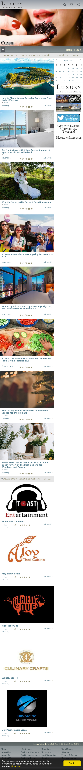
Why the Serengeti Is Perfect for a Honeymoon (27, 202)
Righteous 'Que (10, 626)
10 (77, 71)
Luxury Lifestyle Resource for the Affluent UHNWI (11, 4)
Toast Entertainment (13, 521)
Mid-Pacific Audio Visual (14, 730)
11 (81, 71)
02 (73, 68)
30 (73, 80)
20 (60, 77)
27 (60, 80)
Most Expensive (49, 755)
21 (64, 77)
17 (77, 74)
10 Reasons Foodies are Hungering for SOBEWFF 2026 (27, 255)
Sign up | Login (74, 50)
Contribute (26, 749)
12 (56, 74)
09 (73, 71)
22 (69, 77)
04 (81, 68)
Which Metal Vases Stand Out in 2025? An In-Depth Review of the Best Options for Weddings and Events (25, 464)
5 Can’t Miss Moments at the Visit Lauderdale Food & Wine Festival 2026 (26, 359)
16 (73, 74)
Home (4, 749)
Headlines (46, 749)
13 (60, 74)
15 (69, 74)
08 (69, 71)
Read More (47, 106)
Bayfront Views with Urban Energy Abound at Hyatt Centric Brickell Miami (26, 151)
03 (77, 68)
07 (64, 71)
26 (56, 80)
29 (69, 80)
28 (64, 80)
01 (69, 68)
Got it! (72, 763)
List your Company (30, 752)
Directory (46, 752)
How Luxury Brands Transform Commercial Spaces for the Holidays (25, 411)
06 (60, 71)
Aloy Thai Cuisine (11, 574)
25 (81, 77)
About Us (5, 755)
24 (77, 77)
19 (56, 77)
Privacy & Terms (69, 755)
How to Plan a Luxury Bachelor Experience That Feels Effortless (27, 99)
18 (81, 74)
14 (64, 74)
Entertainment (7, 366)
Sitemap (65, 752)
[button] (64, 4)
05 (56, 71)
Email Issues (67, 749)
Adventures (6, 158)
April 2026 (68, 60)
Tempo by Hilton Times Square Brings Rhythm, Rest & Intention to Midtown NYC (27, 307)
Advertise (6, 752)
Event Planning (5, 526)
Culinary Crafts (10, 678)
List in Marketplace (30, 755)
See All (46, 55)
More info (16, 766)
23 (73, 77)
